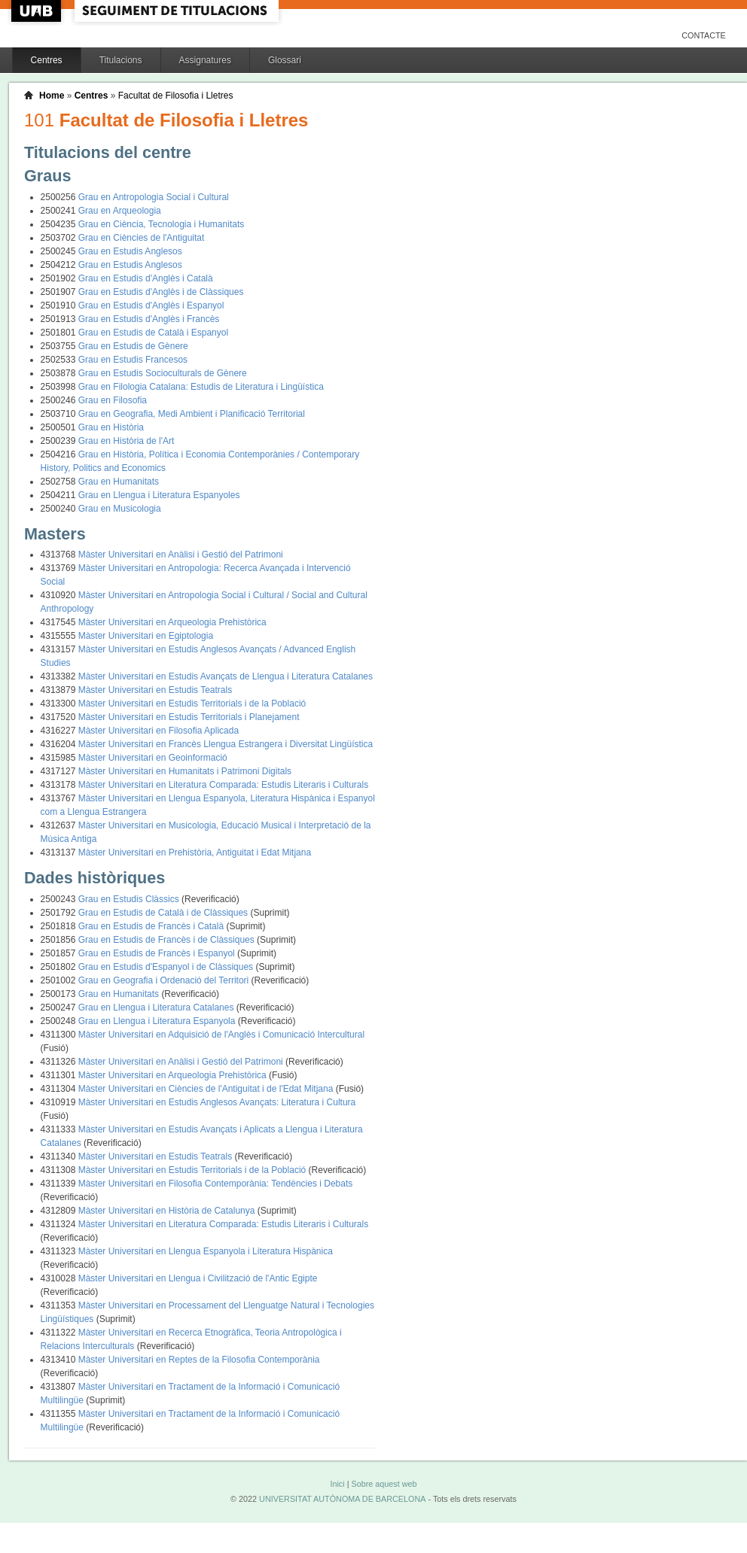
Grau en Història (111, 427)
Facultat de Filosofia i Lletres (175, 95)
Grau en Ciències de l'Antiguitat (141, 237)
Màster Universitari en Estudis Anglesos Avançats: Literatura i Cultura (217, 1102)
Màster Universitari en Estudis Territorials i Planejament (189, 717)
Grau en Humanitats (118, 481)
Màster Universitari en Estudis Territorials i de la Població (192, 703)
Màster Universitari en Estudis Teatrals (155, 690)
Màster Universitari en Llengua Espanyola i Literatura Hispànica (205, 1251)
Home (51, 95)
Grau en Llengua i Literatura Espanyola (158, 1021)
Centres (47, 60)
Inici (337, 1483)
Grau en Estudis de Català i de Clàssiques (164, 912)
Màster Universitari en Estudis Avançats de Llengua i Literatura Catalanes (225, 676)
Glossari (284, 60)
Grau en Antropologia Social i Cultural (153, 197)
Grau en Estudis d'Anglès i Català (145, 278)
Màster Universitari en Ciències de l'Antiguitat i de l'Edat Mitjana (207, 1088)
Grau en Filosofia (112, 400)
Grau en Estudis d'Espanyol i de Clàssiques (167, 967)
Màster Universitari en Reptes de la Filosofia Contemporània (199, 1359)
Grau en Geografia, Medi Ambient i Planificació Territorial (191, 414)
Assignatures (205, 60)
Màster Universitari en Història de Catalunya (168, 1210)
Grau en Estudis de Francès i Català (152, 926)
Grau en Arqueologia (119, 210)
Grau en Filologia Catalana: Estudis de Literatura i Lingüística (201, 386)
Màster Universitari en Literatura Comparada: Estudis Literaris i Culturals (223, 785)
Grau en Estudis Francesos (133, 359)
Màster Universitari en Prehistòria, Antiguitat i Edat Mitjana (194, 852)
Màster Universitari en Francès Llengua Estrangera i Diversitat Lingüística (226, 744)
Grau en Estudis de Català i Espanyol (153, 332)
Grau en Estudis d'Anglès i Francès (149, 319)
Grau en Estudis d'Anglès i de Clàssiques (161, 292)
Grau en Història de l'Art (126, 441)
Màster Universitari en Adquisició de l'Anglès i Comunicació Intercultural (221, 1034)
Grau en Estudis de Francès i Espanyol (157, 953)
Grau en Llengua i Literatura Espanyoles (159, 495)
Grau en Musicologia (119, 508)
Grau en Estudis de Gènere (133, 346)
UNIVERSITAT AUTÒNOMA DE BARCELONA (342, 1498)
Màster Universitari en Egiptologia (145, 636)
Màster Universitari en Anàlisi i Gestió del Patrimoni (180, 554)
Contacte (703, 35)
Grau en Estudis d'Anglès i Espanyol (151, 305)
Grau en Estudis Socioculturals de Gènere (162, 373)
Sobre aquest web (383, 1483)
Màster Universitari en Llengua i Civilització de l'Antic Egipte (198, 1278)
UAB (38, 11)
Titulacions (120, 60)
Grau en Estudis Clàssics (129, 899)
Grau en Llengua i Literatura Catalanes (157, 1007)
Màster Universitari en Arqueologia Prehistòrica (172, 622)
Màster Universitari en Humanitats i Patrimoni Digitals (184, 771)
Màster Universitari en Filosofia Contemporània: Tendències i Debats (215, 1183)
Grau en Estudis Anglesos (130, 251)
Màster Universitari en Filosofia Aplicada (158, 730)
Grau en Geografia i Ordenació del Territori (165, 980)
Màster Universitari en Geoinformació (152, 757)
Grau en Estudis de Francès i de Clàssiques (167, 940)
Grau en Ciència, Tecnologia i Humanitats (161, 224)
